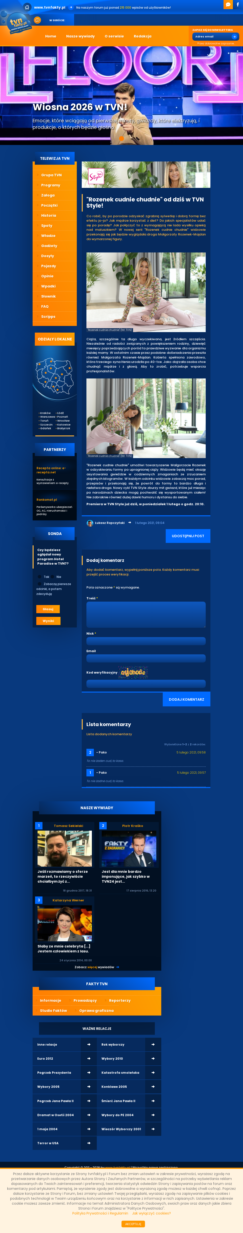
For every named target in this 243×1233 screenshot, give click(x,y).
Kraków (43, 413)
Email (91, 651)
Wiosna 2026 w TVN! (80, 107)
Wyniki (48, 621)
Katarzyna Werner (68, 900)
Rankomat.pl (47, 500)
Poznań (60, 417)
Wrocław (60, 421)
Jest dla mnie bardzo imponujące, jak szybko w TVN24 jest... (126, 876)
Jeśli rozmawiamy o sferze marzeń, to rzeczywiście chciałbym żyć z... (63, 876)
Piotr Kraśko (132, 825)
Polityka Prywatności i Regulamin (100, 1213)
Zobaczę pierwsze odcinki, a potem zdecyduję (53, 589)
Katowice (60, 425)
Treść (91, 598)
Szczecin (43, 425)
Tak (43, 576)
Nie (55, 576)
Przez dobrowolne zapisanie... (213, 44)
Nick (90, 633)
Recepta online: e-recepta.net (51, 470)
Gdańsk (43, 428)
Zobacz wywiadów (94, 967)
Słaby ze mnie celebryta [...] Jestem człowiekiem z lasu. (64, 949)
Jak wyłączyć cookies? (151, 1213)
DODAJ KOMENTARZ (186, 699)
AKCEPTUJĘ (133, 1224)
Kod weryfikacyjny (102, 672)
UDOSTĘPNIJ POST (188, 536)
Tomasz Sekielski (68, 825)
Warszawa (43, 417)
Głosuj (48, 609)
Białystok (60, 428)
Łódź (60, 413)
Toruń (43, 421)
